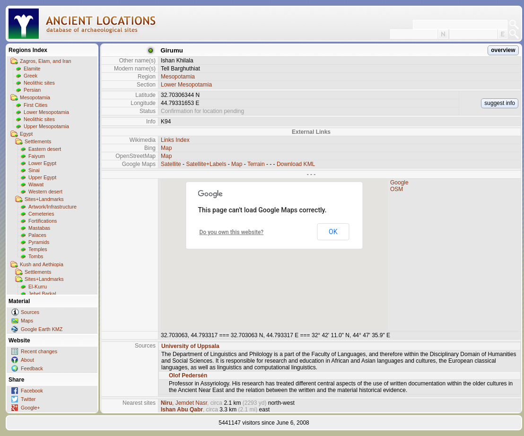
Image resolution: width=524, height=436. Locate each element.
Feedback (32, 368)
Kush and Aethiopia (41, 264)
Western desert (45, 191)
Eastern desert (44, 149)
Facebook (32, 390)
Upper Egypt (42, 177)
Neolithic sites (39, 83)
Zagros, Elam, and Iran (45, 61)
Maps (27, 320)
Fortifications (42, 221)
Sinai (34, 170)
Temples (37, 249)
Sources (30, 312)
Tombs (35, 256)
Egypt (26, 134)
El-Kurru (37, 286)
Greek (30, 75)
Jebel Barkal (42, 293)
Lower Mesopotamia (46, 112)
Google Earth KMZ (41, 329)
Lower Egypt (42, 163)
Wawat (36, 184)
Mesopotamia (35, 97)
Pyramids (38, 242)
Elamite (32, 68)
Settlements (38, 141)
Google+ (30, 407)
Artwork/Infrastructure (52, 206)
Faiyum (36, 156)
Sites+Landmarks (44, 199)
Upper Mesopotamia (46, 126)
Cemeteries (41, 214)
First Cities (35, 105)
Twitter (28, 399)
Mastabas (39, 228)
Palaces (37, 235)
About (27, 360)
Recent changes (39, 351)
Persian (32, 90)
